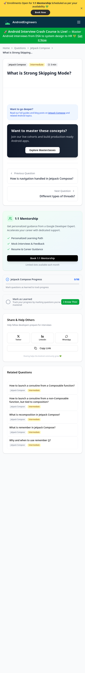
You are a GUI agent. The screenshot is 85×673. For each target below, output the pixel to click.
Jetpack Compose (40, 48)
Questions (20, 48)
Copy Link (42, 348)
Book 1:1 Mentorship (42, 258)
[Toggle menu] (78, 22)
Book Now (40, 12)
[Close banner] (81, 8)
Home (6, 48)
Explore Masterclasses (42, 150)
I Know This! (70, 301)
